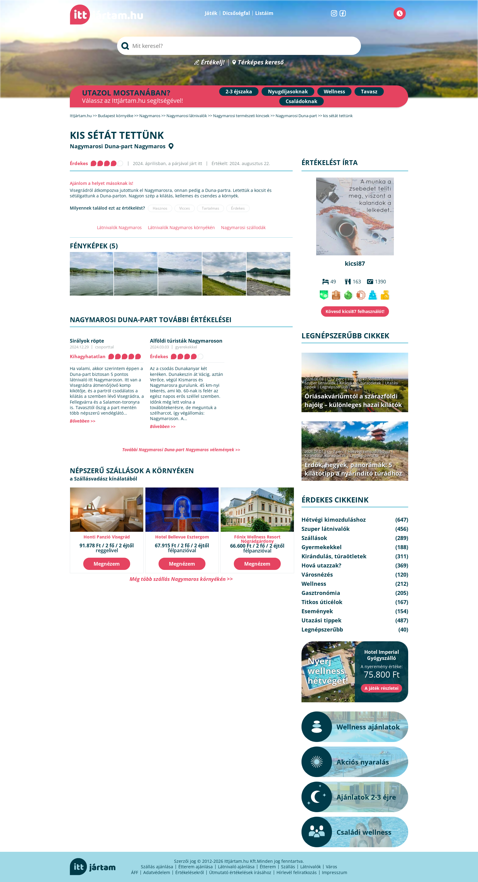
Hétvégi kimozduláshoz (369, 379)
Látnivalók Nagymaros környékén (181, 227)
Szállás (288, 866)
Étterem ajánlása (195, 866)
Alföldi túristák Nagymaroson (186, 340)
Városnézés (317, 574)
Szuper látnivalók (320, 383)
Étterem (268, 866)
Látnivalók (310, 866)
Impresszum (334, 872)
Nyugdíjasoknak (288, 91)
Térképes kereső (261, 62)
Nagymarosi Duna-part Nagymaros (118, 146)
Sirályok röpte (87, 340)
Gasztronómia (320, 593)
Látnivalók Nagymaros (119, 227)
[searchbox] (239, 46)
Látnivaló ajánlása (236, 866)
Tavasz (369, 91)
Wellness (334, 91)
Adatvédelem (156, 872)
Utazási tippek (321, 620)
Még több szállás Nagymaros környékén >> (181, 578)
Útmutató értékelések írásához (240, 872)
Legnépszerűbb (334, 387)
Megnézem (107, 563)
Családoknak (301, 101)
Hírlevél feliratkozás (296, 872)
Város (331, 866)
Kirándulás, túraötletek (360, 383)
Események (317, 611)
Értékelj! (213, 62)
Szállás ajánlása (157, 866)
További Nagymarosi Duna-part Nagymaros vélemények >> (181, 449)
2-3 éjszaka (239, 91)
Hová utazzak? (321, 565)
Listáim (264, 13)
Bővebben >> (82, 421)
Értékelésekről (189, 872)
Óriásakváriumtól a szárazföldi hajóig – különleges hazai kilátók (353, 400)
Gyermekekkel (321, 547)
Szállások (314, 538)
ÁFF (134, 872)
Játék (211, 13)
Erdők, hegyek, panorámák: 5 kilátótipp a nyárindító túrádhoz (353, 469)
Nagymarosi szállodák (243, 227)
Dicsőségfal (236, 13)
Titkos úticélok (321, 602)
